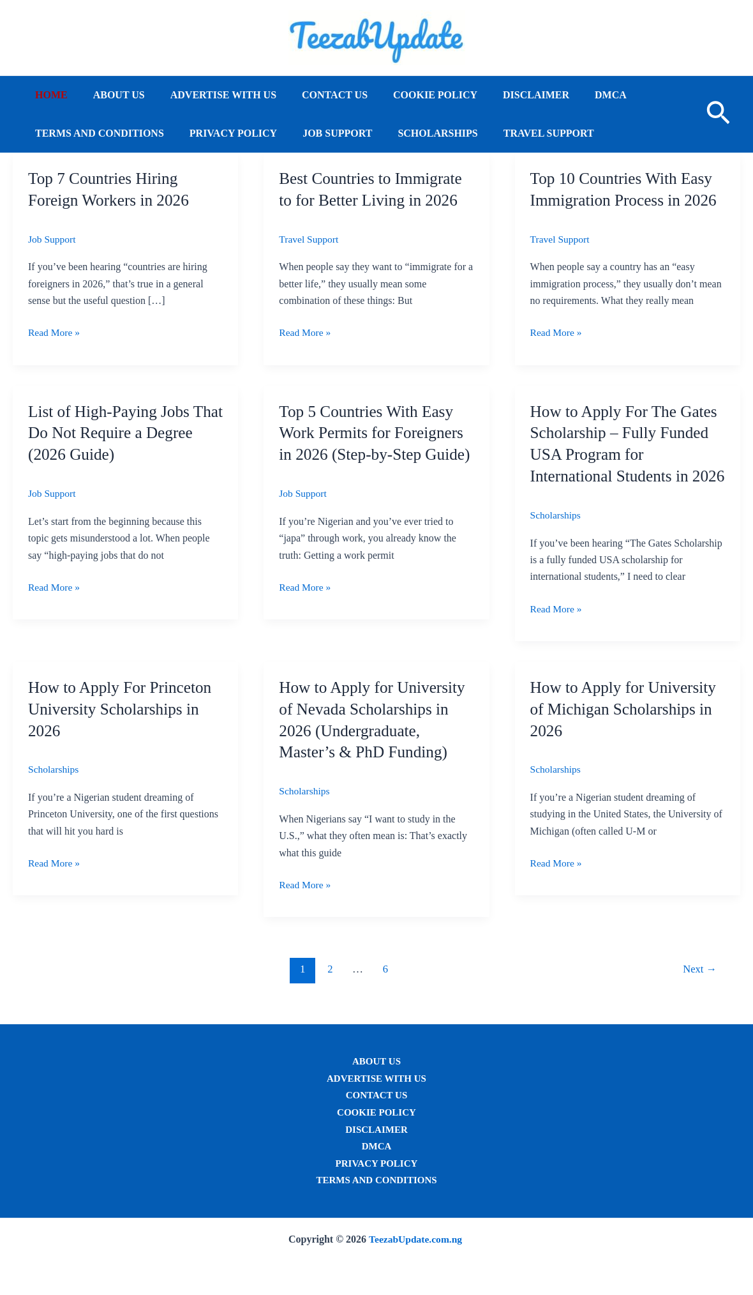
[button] (718, 114)
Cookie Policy (412, 94)
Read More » (55, 332)
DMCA (577, 94)
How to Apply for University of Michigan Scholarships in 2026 (626, 730)
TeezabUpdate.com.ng (416, 1239)
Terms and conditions (97, 133)
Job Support (324, 133)
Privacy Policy (225, 133)
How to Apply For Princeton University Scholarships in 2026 (122, 730)
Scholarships (419, 133)
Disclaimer (508, 94)
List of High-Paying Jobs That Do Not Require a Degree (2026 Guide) (111, 433)
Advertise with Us (211, 94)
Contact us (317, 94)
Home (49, 94)
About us (111, 94)
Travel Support (526, 133)
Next (699, 990)
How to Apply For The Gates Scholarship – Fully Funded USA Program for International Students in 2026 (626, 454)
